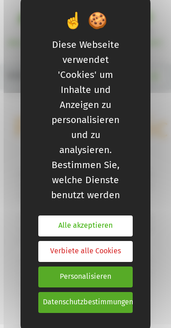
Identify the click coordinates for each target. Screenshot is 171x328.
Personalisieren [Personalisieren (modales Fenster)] (85, 276)
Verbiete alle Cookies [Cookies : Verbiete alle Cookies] (85, 251)
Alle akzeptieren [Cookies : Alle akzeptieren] (85, 225)
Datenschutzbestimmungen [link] (87, 302)
